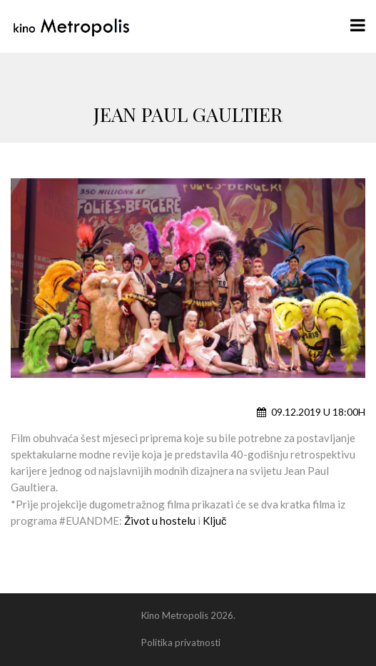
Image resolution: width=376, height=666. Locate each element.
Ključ (215, 520)
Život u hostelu (158, 520)
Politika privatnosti (180, 642)
